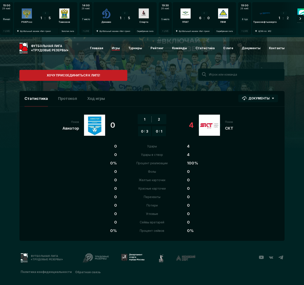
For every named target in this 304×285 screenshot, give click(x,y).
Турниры (135, 48)
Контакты (277, 48)
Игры (116, 48)
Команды (179, 48)
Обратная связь (89, 271)
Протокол (67, 98)
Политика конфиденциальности (46, 271)
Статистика (205, 48)
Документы (251, 48)
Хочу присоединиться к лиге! (51, 74)
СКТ (229, 127)
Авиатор (70, 127)
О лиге (228, 48)
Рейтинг (157, 48)
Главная (96, 48)
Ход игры (96, 98)
